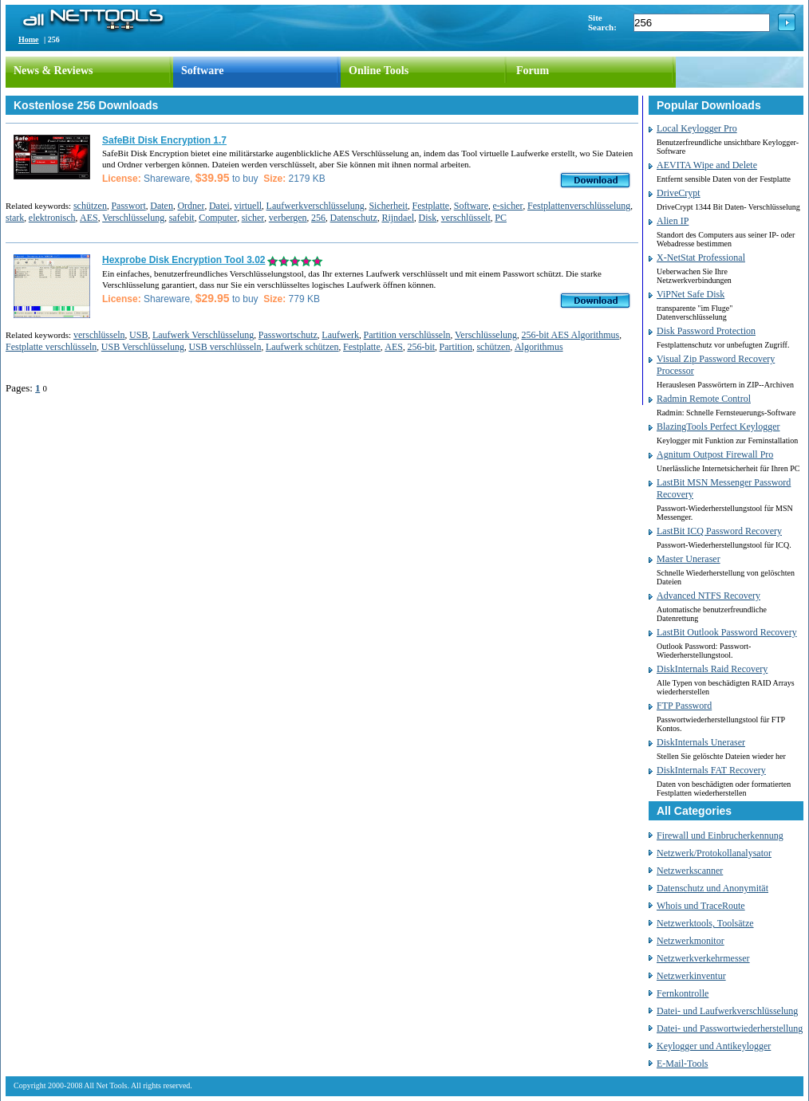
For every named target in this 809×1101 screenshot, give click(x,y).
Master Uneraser (688, 558)
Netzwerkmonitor (690, 940)
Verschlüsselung (133, 217)
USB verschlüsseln (224, 346)
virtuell (248, 205)
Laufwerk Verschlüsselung (203, 334)
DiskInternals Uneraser (701, 742)
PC (501, 217)
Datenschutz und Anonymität (712, 888)
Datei (219, 205)
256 (318, 217)
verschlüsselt (466, 217)
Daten (161, 205)
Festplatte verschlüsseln (51, 346)
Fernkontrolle (682, 993)
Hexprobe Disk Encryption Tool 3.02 (184, 259)
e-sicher (508, 205)
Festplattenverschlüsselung (578, 205)
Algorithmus (539, 346)
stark (15, 217)
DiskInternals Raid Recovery (712, 668)
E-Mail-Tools (682, 1063)
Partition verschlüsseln (407, 334)
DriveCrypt (678, 193)
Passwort (128, 205)
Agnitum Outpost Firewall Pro (715, 454)
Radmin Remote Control (704, 398)
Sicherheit (388, 205)
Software (202, 71)
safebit (182, 217)
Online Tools (378, 71)
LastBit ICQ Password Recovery (719, 531)
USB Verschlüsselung (142, 346)
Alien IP (673, 220)
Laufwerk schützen (302, 346)
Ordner (190, 205)
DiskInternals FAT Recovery (711, 770)
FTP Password (684, 705)
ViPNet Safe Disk (690, 294)
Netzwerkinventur (691, 975)
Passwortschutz (288, 334)
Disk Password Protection (706, 330)
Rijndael (397, 217)
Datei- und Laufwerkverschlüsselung (727, 1010)
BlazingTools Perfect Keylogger (718, 426)
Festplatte (431, 205)
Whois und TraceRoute (701, 905)
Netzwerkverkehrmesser (703, 958)
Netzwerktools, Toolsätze (705, 923)
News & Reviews (53, 71)
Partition (456, 346)
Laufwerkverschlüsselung (315, 205)
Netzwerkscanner (690, 870)
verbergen (288, 217)
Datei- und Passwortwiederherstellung (730, 1028)
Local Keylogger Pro (697, 128)
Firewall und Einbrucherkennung (720, 835)
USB (138, 334)
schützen (90, 205)
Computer (218, 217)
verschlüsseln (99, 334)
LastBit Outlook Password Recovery (727, 632)
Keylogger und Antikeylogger (714, 1046)
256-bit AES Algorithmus (570, 334)
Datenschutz (353, 217)
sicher (253, 217)
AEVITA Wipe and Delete (707, 165)
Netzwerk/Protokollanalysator (714, 853)
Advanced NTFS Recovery (708, 595)
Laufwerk (340, 334)
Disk (428, 217)
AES (89, 217)
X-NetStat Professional (701, 257)
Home (28, 39)
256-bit (421, 346)
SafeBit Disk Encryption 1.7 (164, 140)
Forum (532, 71)
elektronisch (52, 217)
